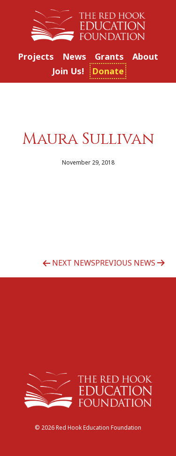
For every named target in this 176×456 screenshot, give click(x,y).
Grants (109, 56)
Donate (108, 71)
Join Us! (68, 71)
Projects (36, 56)
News (74, 56)
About (145, 56)
